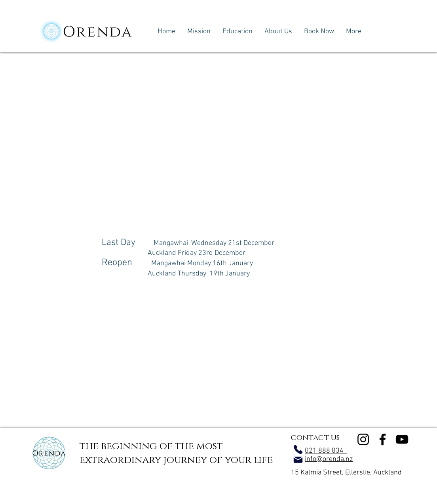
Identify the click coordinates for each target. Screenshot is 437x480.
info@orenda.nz (329, 459)
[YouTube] (402, 439)
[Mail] (298, 460)
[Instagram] (363, 439)
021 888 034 (326, 451)
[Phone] (298, 449)
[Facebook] (382, 439)
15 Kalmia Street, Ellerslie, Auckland (346, 473)
